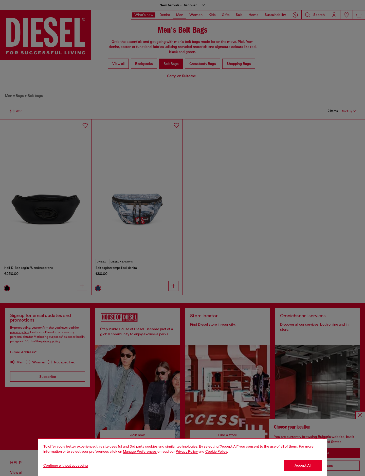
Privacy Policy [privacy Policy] (187, 451)
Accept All (303, 465)
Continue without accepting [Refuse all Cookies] (65, 465)
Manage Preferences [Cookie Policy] (140, 451)
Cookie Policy (216, 451)
